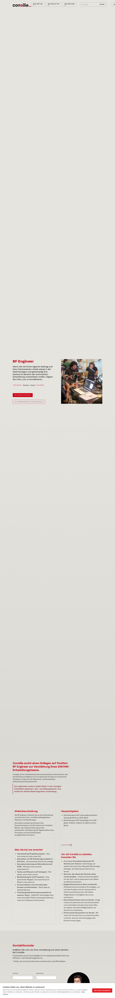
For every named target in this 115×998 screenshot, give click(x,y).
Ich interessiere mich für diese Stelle (28, 402)
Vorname (15, 973)
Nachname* (40, 973)
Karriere (32, 385)
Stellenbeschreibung (22, 395)
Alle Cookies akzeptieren (102, 990)
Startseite (26, 385)
